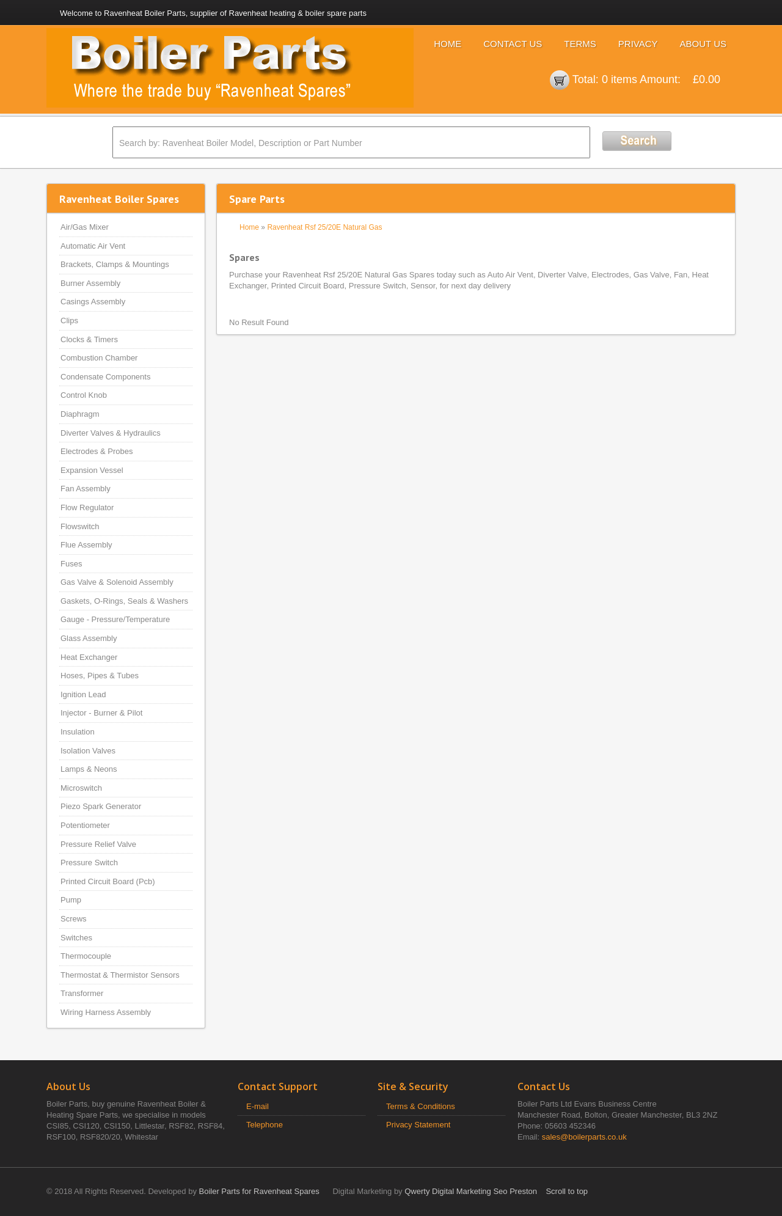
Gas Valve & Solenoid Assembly (117, 582)
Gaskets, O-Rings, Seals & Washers (124, 601)
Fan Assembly (85, 488)
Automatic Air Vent (92, 246)
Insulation (77, 731)
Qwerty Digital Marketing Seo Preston (470, 1191)
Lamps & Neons (88, 769)
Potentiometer (85, 825)
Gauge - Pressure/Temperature (115, 619)
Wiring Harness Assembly (105, 1012)
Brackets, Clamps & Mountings (114, 264)
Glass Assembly (88, 638)
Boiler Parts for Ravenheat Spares (259, 1191)
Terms (580, 43)
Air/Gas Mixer (84, 227)
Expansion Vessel (91, 470)
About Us (703, 43)
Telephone (264, 1124)
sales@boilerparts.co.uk (584, 1136)
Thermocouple (85, 956)
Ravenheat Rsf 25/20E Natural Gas (324, 227)
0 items (619, 79)
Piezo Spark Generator (100, 806)
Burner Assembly (90, 283)
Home (447, 43)
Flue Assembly (86, 544)
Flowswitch (80, 526)
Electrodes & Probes (96, 451)
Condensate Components (105, 376)
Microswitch (81, 788)
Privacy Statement (418, 1124)
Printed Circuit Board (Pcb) (107, 881)
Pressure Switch (89, 862)
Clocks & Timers (89, 339)
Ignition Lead (83, 694)
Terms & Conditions (420, 1106)
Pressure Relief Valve (98, 844)
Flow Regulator (87, 507)
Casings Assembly (92, 301)
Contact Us (512, 43)
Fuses (71, 563)
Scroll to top (567, 1191)
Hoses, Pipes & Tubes (99, 675)
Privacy (638, 43)
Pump (70, 899)
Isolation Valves (87, 750)
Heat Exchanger (88, 657)
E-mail (257, 1106)
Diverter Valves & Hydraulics (110, 433)
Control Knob (83, 395)
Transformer (81, 993)
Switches (76, 937)
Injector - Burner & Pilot (101, 712)
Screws (73, 918)
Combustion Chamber (98, 357)
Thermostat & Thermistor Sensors (120, 975)
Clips (69, 320)
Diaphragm (80, 414)
